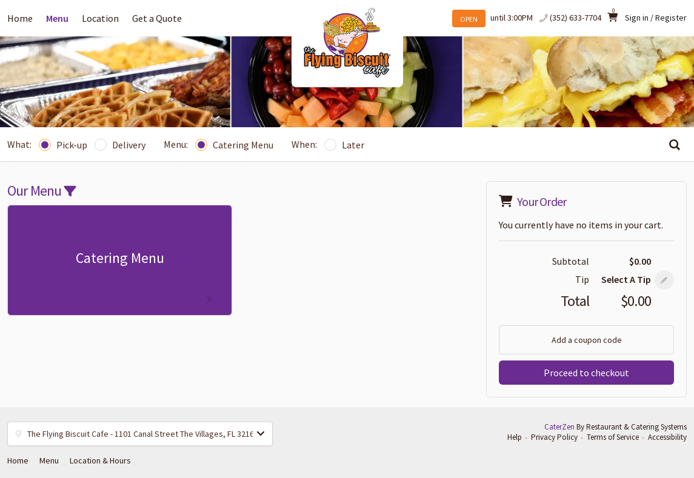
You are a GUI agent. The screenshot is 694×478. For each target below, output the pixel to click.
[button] (664, 280)
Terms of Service (613, 437)
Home (20, 18)
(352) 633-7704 (575, 17)
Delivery (120, 145)
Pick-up (63, 145)
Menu (57, 18)
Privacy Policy (554, 437)
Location (100, 18)
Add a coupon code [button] (587, 339)
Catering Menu (234, 145)
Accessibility (667, 437)
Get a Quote (157, 18)
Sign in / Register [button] (656, 17)
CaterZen (559, 427)
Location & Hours (100, 460)
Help (514, 437)
